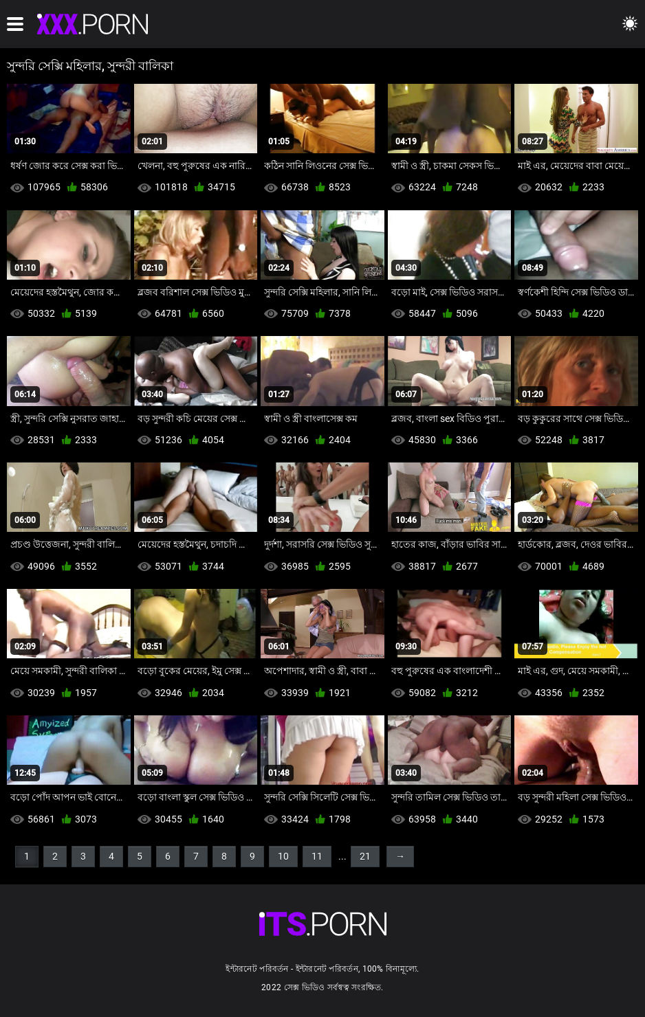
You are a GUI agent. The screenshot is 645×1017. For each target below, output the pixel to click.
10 (283, 856)
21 (365, 856)
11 (316, 856)
